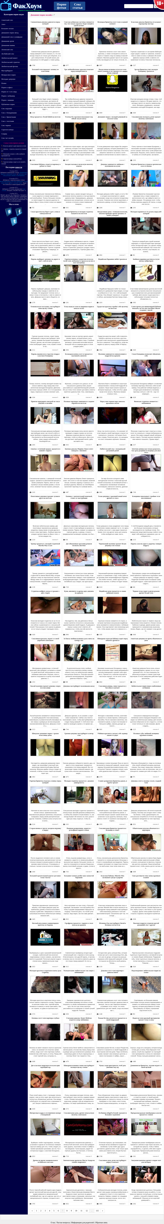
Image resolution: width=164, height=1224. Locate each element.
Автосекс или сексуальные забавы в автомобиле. (15, 174)
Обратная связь (101, 1223)
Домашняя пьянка (8, 45)
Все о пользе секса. (16, 183)
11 (81, 1211)
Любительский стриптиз (10, 62)
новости (18, 167)
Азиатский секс (7, 20)
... (91, 1211)
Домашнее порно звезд (9, 33)
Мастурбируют (7, 71)
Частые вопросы (63, 1223)
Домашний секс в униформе (11, 37)
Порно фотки (61, 6)
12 (87, 1211)
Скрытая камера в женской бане (12, 159)
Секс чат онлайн (7, 138)
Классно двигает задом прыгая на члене (14, 146)
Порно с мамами (7, 100)
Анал (3, 24)
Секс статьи (77, 6)
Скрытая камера (7, 130)
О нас (53, 1223)
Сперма (4, 134)
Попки (3, 83)
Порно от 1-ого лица (9, 92)
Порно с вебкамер (8, 96)
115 (97, 1211)
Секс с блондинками (9, 113)
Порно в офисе (7, 87)
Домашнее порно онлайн (41, 15)
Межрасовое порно (8, 75)
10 (76, 1211)
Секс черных (6, 125)
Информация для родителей (82, 1223)
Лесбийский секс (7, 54)
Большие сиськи (7, 28)
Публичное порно (8, 104)
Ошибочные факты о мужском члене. (14, 173)
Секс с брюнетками (8, 117)
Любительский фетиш (9, 66)
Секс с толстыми (7, 121)
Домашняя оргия (7, 41)
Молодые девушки (8, 79)
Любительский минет (9, 58)
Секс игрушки (6, 109)
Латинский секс (7, 50)
